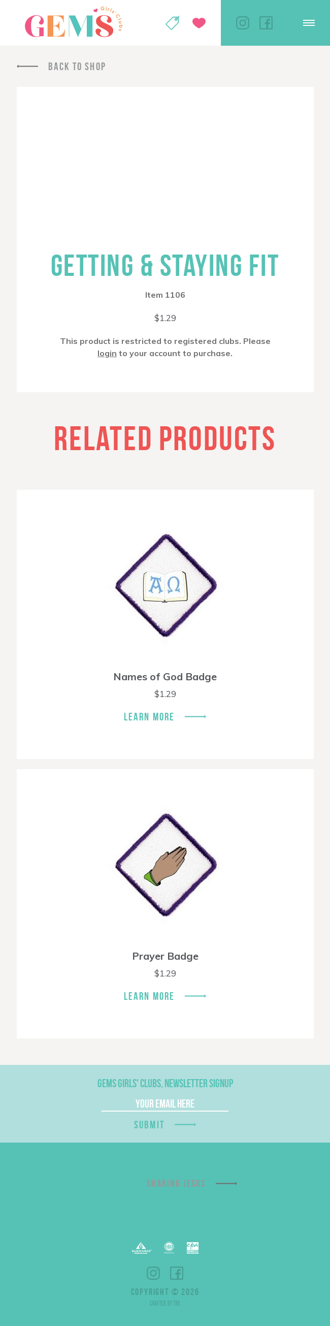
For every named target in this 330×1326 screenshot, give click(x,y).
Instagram (242, 22)
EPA (193, 1248)
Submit (149, 1124)
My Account (146, 23)
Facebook (266, 22)
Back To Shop (77, 66)
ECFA (169, 1248)
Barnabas (141, 1248)
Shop (173, 23)
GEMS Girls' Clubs (73, 22)
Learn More (149, 716)
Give (199, 23)
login (107, 353)
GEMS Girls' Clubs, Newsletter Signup (165, 1083)
